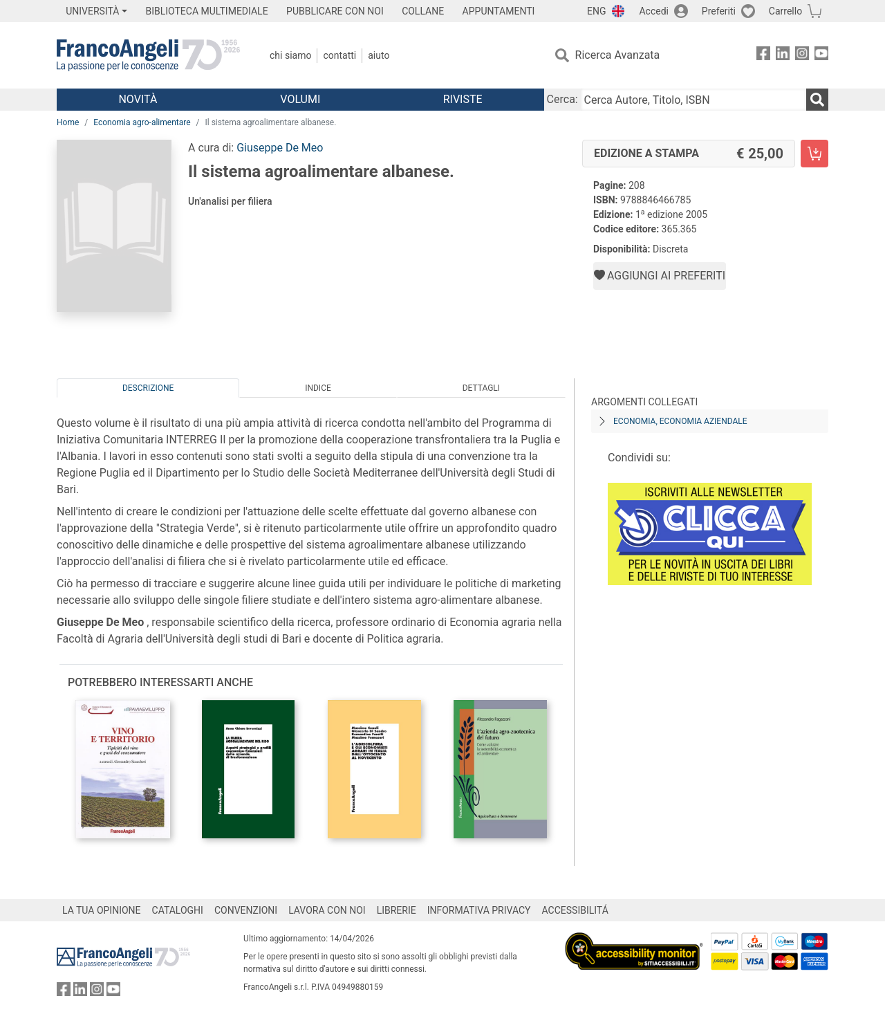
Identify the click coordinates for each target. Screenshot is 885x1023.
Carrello (785, 11)
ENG (596, 11)
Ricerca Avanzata (617, 55)
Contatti (339, 55)
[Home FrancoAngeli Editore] (148, 55)
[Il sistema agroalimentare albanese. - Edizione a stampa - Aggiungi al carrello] (814, 153)
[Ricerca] (817, 100)
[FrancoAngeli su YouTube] (821, 55)
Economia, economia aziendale (680, 421)
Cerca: (562, 99)
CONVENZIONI (245, 910)
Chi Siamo (290, 55)
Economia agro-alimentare (141, 122)
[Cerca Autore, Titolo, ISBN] (693, 100)
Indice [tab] (318, 388)
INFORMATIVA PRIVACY (479, 910)
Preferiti (719, 11)
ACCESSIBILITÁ (575, 910)
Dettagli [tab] (481, 388)
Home (68, 122)
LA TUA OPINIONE (101, 910)
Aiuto (378, 55)
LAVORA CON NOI (327, 910)
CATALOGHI (177, 910)
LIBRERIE (396, 910)
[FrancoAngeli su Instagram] (802, 55)
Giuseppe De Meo (279, 147)
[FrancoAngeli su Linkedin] (783, 55)
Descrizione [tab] (148, 388)
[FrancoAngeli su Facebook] (763, 55)
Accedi (654, 11)
